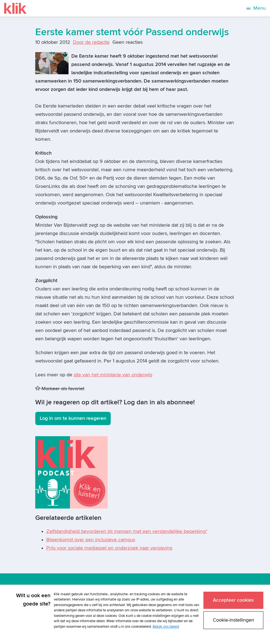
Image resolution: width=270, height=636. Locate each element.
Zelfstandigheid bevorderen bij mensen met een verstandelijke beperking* (126, 531)
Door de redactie (91, 42)
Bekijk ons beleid (166, 626)
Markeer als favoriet (59, 389)
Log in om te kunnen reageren (73, 418)
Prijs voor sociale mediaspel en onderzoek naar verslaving (109, 548)
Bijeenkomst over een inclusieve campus (90, 540)
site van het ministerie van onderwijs (113, 375)
